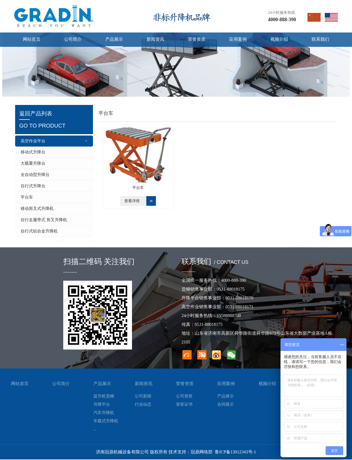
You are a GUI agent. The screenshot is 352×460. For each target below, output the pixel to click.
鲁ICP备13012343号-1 (235, 452)
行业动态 (143, 405)
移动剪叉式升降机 (37, 208)
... (95, 429)
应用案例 (226, 384)
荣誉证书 (184, 405)
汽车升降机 (104, 413)
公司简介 (61, 384)
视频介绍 (267, 384)
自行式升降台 (33, 186)
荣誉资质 (185, 384)
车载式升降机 (106, 421)
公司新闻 (143, 396)
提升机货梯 (104, 396)
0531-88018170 (239, 298)
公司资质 (184, 396)
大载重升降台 (33, 163)
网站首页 (20, 384)
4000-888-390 (282, 19)
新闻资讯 (143, 384)
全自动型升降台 (35, 174)
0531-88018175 (230, 289)
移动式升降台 (33, 152)
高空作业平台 (33, 141)
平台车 (27, 197)
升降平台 (102, 405)
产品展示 (102, 384)
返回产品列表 (54, 120)
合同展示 (225, 405)
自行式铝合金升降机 (39, 231)
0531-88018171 (239, 307)
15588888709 (229, 316)
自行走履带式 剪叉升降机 (44, 220)
